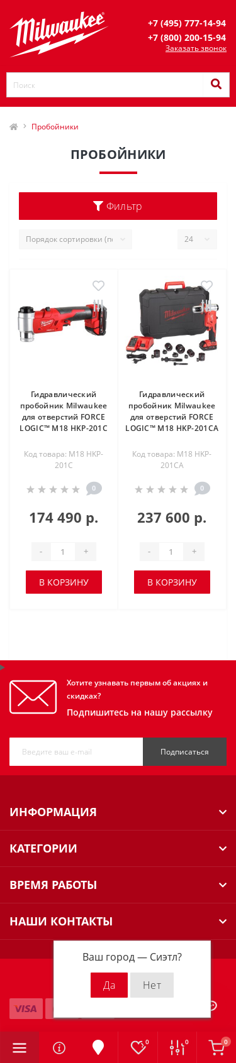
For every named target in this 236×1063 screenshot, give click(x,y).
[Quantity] (63, 551)
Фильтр (117, 206)
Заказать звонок (196, 48)
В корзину (64, 582)
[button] (187, 23)
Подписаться (184, 751)
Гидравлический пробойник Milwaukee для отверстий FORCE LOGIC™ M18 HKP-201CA (171, 411)
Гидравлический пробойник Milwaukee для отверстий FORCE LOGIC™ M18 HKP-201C (64, 411)
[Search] (216, 85)
